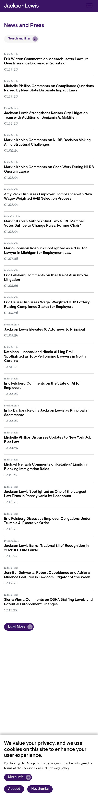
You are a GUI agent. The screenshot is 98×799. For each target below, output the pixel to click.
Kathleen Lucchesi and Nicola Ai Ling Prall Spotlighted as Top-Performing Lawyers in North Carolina (45, 356)
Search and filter (19, 38)
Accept (14, 789)
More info (16, 777)
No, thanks (40, 789)
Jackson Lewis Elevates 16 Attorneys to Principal (44, 330)
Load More (16, 627)
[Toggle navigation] (89, 5)
